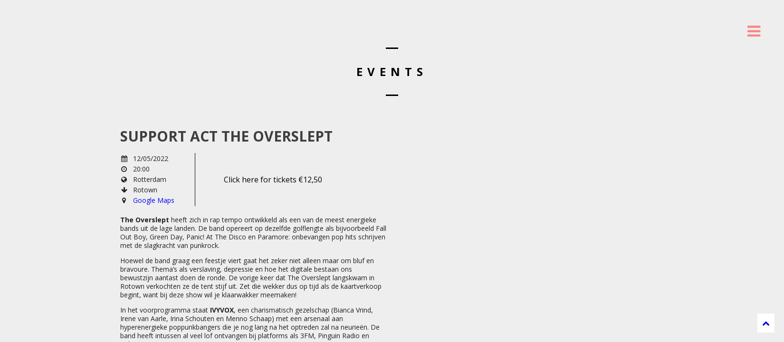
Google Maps (153, 200)
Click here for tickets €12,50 (273, 179)
